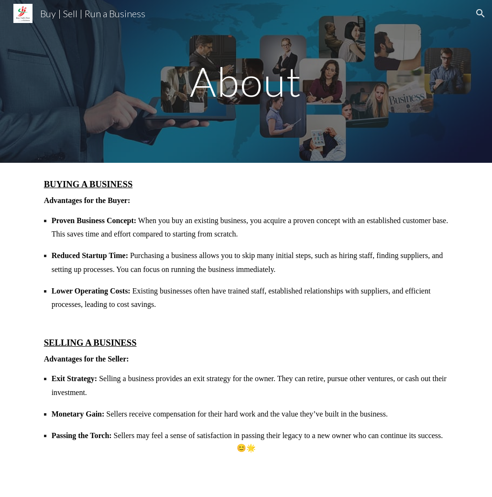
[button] (480, 13)
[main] (246, 81)
